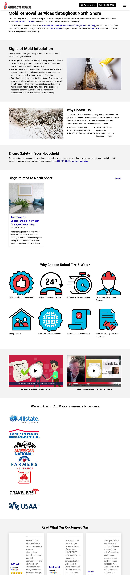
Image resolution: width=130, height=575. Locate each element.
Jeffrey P (15, 529)
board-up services (71, 25)
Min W (91, 537)
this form (95, 28)
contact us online (80, 161)
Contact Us (88, 5)
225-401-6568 (106, 5)
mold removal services (25, 21)
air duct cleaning (87, 25)
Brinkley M (54, 532)
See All (118, 178)
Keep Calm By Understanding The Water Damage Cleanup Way (25, 221)
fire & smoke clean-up (51, 25)
